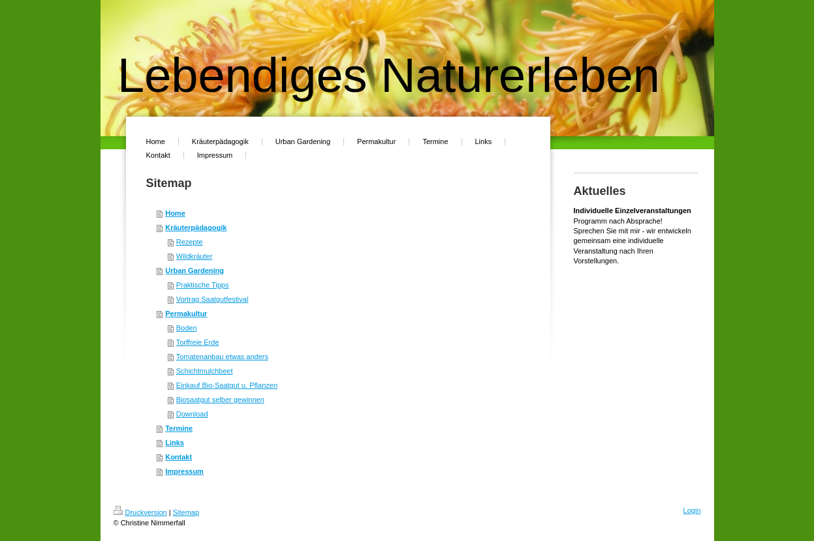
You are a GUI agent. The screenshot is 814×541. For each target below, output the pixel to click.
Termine (179, 428)
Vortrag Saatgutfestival (212, 299)
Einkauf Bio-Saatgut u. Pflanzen (226, 385)
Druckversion (140, 512)
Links (174, 442)
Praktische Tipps (202, 285)
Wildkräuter (194, 256)
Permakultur (186, 313)
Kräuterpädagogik (196, 227)
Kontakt (178, 457)
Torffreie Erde (197, 342)
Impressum (184, 471)
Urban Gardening (194, 270)
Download (192, 414)
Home (175, 213)
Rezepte (189, 242)
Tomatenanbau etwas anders (222, 356)
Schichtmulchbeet (204, 371)
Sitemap (186, 512)
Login (692, 510)
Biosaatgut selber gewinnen (220, 399)
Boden (186, 328)
